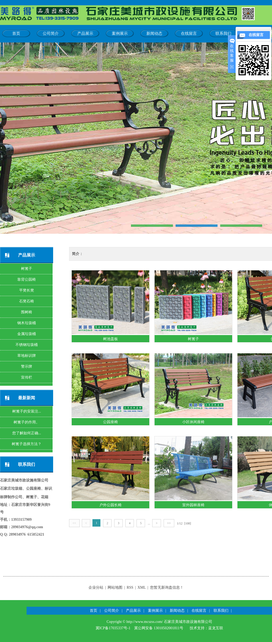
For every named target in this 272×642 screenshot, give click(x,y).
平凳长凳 (26, 290)
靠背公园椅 (26, 279)
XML (142, 587)
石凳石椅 (26, 301)
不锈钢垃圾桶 (26, 345)
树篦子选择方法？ (26, 444)
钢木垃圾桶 (26, 323)
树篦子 (26, 269)
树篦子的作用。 (27, 422)
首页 (16, 33)
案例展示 (120, 33)
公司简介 (51, 33)
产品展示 (85, 33)
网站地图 (115, 587)
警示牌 (26, 366)
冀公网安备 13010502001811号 (158, 628)
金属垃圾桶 (26, 334)
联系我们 (223, 33)
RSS (130, 587)
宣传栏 (26, 377)
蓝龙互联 (215, 628)
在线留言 (189, 33)
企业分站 (95, 587)
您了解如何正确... (26, 433)
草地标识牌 (26, 356)
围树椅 (26, 312)
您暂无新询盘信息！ (167, 587)
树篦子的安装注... (26, 411)
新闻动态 (154, 33)
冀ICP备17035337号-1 (113, 628)
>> (169, 523)
